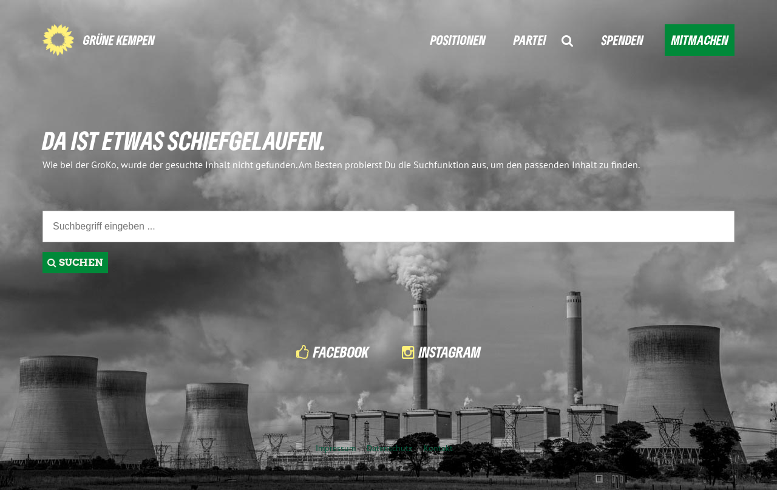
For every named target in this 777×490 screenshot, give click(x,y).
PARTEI (530, 40)
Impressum (336, 448)
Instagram (450, 351)
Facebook (341, 351)
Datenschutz (389, 448)
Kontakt (438, 448)
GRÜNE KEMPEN (119, 40)
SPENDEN (622, 40)
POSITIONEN (458, 40)
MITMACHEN (699, 40)
